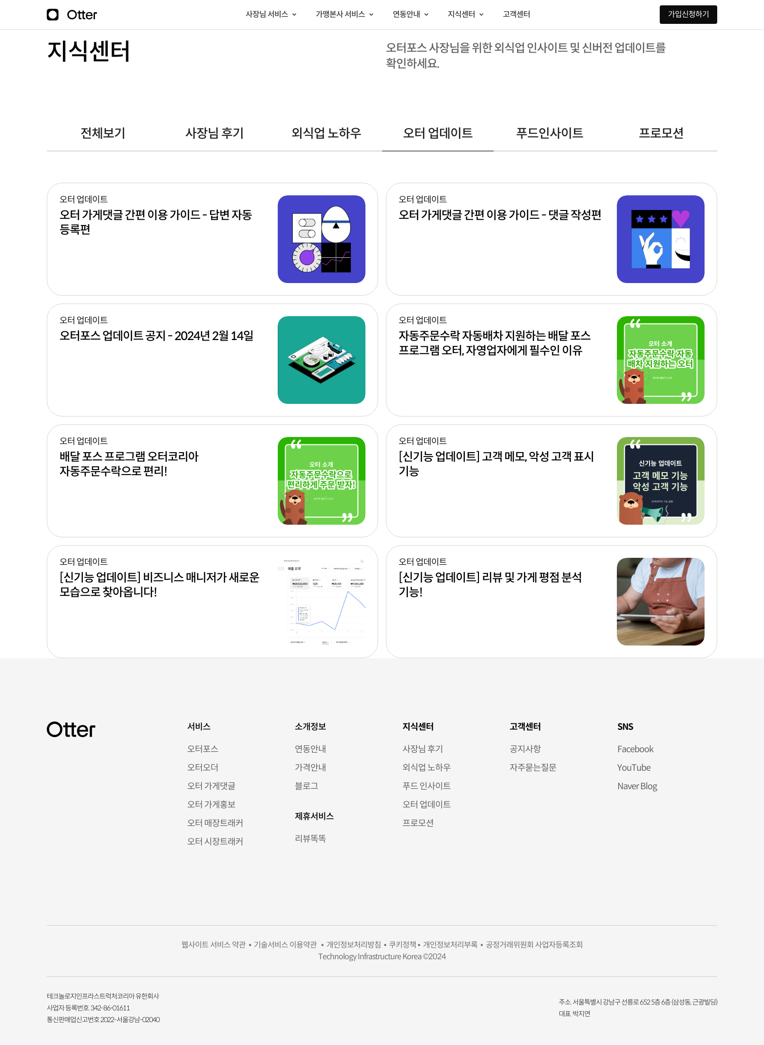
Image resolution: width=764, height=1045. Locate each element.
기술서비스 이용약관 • (287, 945)
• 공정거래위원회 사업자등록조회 (530, 945)
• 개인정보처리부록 (447, 945)
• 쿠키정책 (399, 945)
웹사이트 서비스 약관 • (216, 945)
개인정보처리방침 (352, 945)
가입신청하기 (688, 14)
